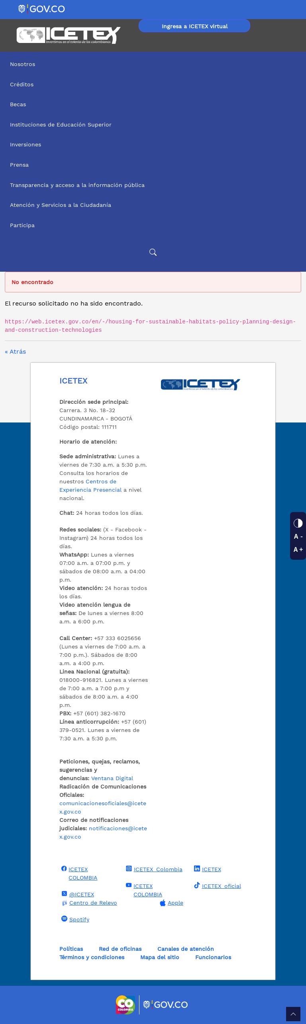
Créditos (21, 84)
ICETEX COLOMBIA (78, 873)
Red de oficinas (120, 949)
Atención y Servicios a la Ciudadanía (60, 205)
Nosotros (22, 64)
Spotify (74, 919)
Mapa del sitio (159, 957)
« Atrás (15, 351)
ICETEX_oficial (216, 885)
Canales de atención (185, 949)
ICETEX (206, 868)
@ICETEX (76, 893)
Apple (170, 903)
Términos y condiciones (91, 957)
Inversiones (25, 144)
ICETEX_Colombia (153, 868)
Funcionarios (213, 957)
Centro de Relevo (88, 903)
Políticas (71, 949)
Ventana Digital (112, 778)
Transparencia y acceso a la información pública (77, 185)
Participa (22, 225)
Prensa (19, 165)
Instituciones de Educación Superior (61, 124)
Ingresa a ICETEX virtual (195, 26)
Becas (18, 104)
